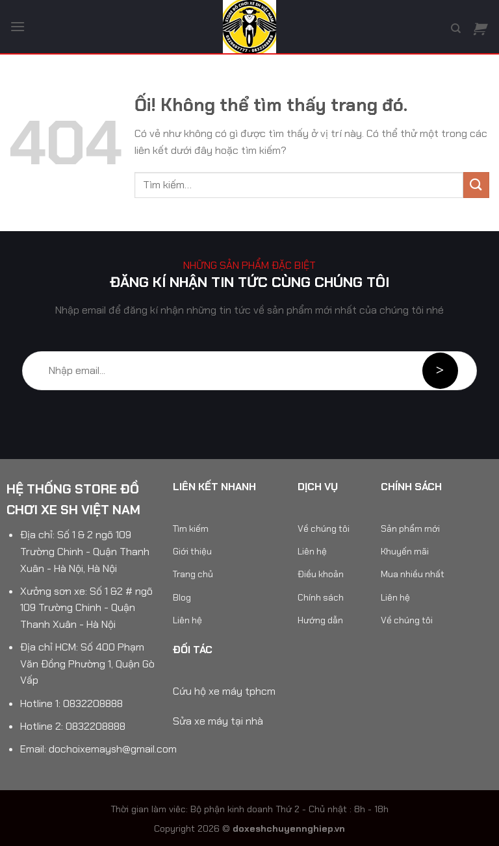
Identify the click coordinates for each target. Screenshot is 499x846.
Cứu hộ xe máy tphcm (224, 691)
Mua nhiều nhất (412, 574)
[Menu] (17, 26)
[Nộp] (476, 184)
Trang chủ (193, 574)
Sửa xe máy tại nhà (218, 721)
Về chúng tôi (324, 528)
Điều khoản (321, 574)
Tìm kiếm (191, 528)
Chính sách (321, 597)
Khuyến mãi (405, 551)
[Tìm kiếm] (456, 28)
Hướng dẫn (320, 620)
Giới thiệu (192, 551)
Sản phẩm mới (410, 528)
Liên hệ (187, 620)
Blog (182, 597)
